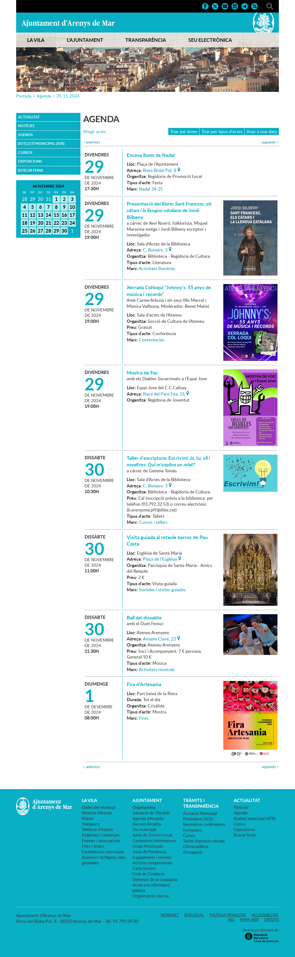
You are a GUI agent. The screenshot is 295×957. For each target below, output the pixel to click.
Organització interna (150, 896)
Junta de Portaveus (149, 851)
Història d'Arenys (97, 812)
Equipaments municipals (103, 851)
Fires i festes (93, 846)
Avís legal (194, 914)
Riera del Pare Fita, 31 (164, 393)
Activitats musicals (157, 669)
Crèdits (271, 919)
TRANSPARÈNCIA (145, 39)
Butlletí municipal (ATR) (41, 143)
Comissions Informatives (154, 840)
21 (48, 223)
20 (40, 223)
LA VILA (36, 39)
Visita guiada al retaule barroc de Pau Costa (167, 540)
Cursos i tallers (153, 522)
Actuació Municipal (200, 813)
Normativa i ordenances (204, 824)
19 (32, 223)
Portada (23, 96)
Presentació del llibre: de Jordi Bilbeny (169, 210)
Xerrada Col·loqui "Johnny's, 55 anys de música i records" (169, 290)
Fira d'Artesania (144, 684)
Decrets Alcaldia (146, 824)
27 (40, 230)
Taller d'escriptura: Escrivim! (168, 461)
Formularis (192, 830)
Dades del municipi (98, 807)
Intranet (170, 914)
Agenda (44, 96)
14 (48, 215)
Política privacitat (227, 914)
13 (40, 215)
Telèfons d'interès (97, 829)
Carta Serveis (144, 868)
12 (32, 215)
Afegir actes (94, 131)
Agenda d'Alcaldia (148, 818)
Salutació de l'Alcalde (151, 812)
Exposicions (30, 161)
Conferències (151, 340)
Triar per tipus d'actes (221, 131)
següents (270, 142)
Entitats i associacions (101, 840)
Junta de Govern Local (152, 835)
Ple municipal (144, 829)
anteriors (91, 142)
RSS (231, 919)
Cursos (25, 152)
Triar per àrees (183, 131)
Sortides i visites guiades (162, 590)
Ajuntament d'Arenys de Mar (68, 23)
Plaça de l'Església (160, 558)
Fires (143, 718)
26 (32, 230)
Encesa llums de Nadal (151, 155)
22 (56, 223)
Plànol (87, 818)
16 (64, 215)
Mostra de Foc (142, 372)
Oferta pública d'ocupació (195, 849)
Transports (91, 824)
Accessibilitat (265, 914)
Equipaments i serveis (151, 857)
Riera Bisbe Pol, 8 (159, 170)
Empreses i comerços (100, 835)
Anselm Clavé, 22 (159, 638)
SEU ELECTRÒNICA (210, 39)
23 (64, 223)
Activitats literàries (157, 268)
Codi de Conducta (148, 873)
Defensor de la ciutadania (154, 879)
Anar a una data (262, 131)
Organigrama (143, 807)
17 (72, 215)
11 (24, 215)
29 (56, 230)
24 (72, 223)
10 (72, 207)
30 (64, 230)
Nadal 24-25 (151, 189)
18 (24, 223)
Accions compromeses (152, 862)
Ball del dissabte (144, 617)
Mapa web (249, 919)
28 (48, 230)
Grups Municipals (147, 846)
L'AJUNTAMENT (85, 39)
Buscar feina (30, 170)
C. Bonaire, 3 (155, 249)
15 (56, 215)
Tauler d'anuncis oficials (204, 841)
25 (24, 230)
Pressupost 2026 (198, 818)
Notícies (26, 125)
